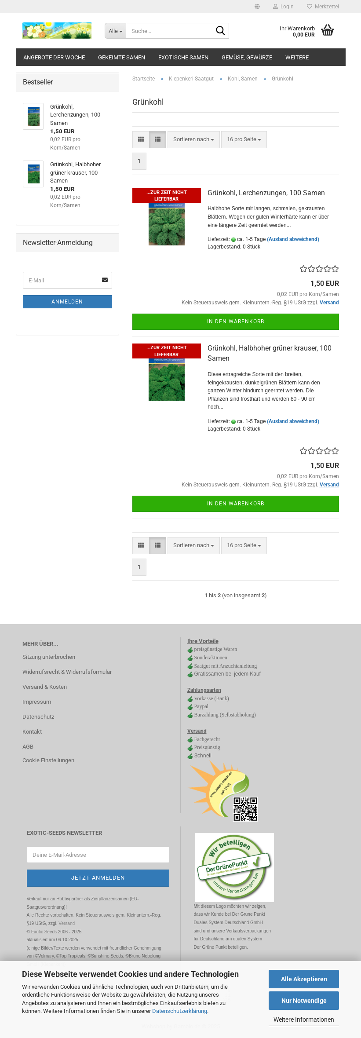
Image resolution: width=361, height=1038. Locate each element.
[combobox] (194, 139)
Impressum (36, 701)
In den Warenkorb (235, 321)
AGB (27, 746)
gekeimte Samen (121, 57)
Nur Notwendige (304, 1000)
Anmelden (67, 302)
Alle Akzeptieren (304, 979)
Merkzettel (323, 7)
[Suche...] (115, 31)
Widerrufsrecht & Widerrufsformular (67, 672)
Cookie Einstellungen (48, 760)
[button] (257, 6)
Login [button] (283, 7)
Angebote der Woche (54, 57)
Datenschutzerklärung (179, 1011)
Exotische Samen (183, 57)
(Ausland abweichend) (293, 239)
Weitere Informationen (303, 1019)
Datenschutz (38, 716)
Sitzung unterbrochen (48, 657)
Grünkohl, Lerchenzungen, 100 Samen (266, 193)
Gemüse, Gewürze (247, 57)
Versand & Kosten (44, 686)
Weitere (297, 57)
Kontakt (32, 731)
